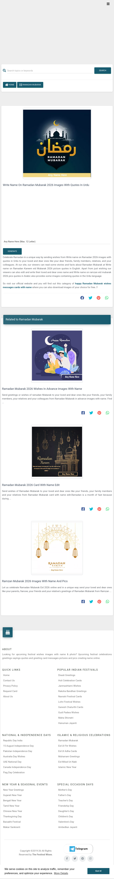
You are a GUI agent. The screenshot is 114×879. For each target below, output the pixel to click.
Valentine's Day (66, 821)
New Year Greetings (13, 789)
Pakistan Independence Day (17, 751)
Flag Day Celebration (14, 772)
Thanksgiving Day (12, 816)
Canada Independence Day (17, 767)
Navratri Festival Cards (70, 696)
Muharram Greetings (69, 756)
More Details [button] (61, 873)
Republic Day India (12, 740)
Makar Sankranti (11, 827)
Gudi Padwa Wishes (68, 712)
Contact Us (9, 680)
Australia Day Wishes (14, 756)
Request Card (10, 691)
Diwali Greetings (66, 675)
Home (9, 84)
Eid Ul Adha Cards (67, 751)
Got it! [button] (98, 871)
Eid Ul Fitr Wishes (67, 745)
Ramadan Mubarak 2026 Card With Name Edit (31, 485)
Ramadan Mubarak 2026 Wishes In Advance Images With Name (42, 388)
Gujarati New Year (12, 795)
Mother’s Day (65, 789)
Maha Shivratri (65, 717)
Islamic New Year (67, 767)
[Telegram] (78, 849)
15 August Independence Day (18, 745)
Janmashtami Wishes (69, 685)
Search (102, 70)
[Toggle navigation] (108, 4)
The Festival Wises (42, 854)
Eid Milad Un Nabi (67, 761)
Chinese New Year (12, 811)
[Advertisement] (57, 30)
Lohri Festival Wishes (69, 701)
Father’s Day (64, 795)
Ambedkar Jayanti (67, 827)
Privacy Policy (10, 685)
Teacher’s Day (65, 800)
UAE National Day (12, 761)
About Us (8, 696)
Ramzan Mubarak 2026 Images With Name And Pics (35, 581)
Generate (12, 251)
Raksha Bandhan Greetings (72, 691)
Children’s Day (65, 816)
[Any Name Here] (57, 241)
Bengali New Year (12, 800)
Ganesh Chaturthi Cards (70, 707)
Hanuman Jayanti (67, 723)
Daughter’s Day (66, 811)
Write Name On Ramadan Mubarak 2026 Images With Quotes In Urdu (46, 185)
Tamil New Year (11, 805)
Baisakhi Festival (12, 821)
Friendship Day (66, 805)
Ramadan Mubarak (30, 84)
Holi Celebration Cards (70, 680)
